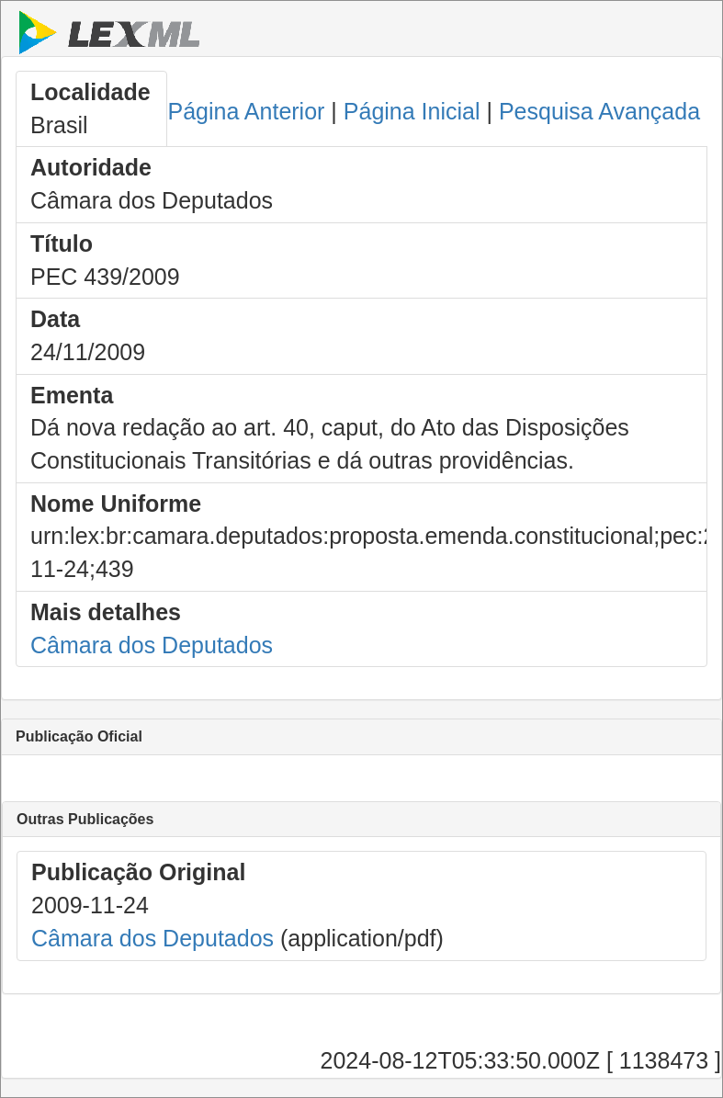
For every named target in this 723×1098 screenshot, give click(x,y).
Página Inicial (412, 111)
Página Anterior (245, 111)
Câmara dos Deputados (151, 645)
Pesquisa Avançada (599, 111)
